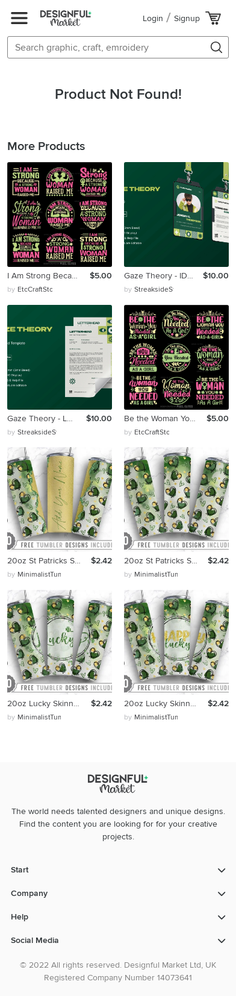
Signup (187, 18)
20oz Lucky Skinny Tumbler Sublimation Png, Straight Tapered (49, 703)
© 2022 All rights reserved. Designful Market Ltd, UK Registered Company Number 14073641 (118, 971)
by (29, 289)
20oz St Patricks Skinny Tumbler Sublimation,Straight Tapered (49, 561)
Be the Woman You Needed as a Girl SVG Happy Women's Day (165, 418)
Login (153, 18)
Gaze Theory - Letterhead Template (46, 418)
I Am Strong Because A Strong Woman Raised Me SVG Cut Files (48, 276)
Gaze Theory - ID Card (163, 276)
